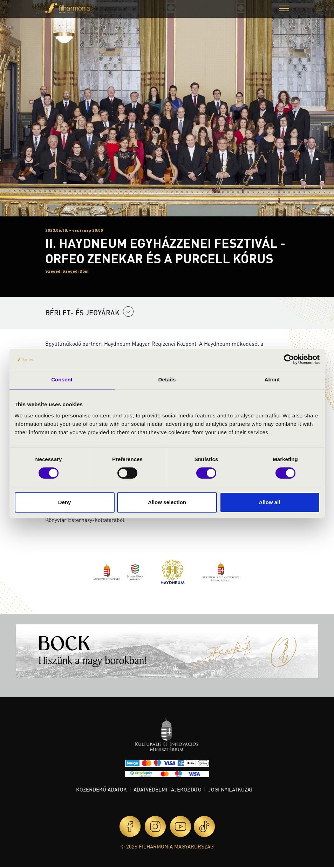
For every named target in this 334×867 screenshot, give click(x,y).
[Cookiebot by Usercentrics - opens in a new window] (289, 359)
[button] (284, 9)
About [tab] (272, 379)
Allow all (269, 502)
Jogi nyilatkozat (230, 789)
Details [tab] (167, 379)
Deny (64, 502)
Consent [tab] (62, 379)
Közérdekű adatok (101, 789)
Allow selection (167, 502)
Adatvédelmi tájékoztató (168, 789)
